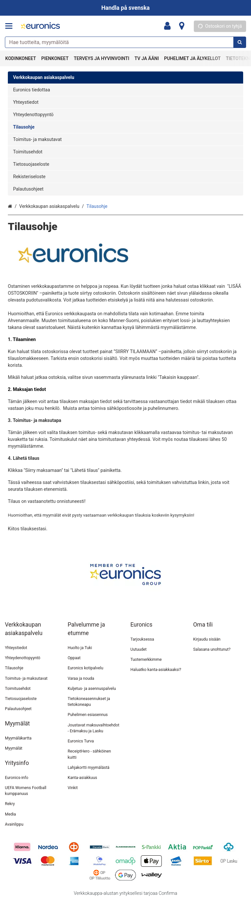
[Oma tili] (169, 26)
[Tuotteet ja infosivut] (11, 26)
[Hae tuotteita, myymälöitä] (125, 42)
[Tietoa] (182, 26)
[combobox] (125, 42)
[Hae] (239, 42)
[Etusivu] (40, 26)
